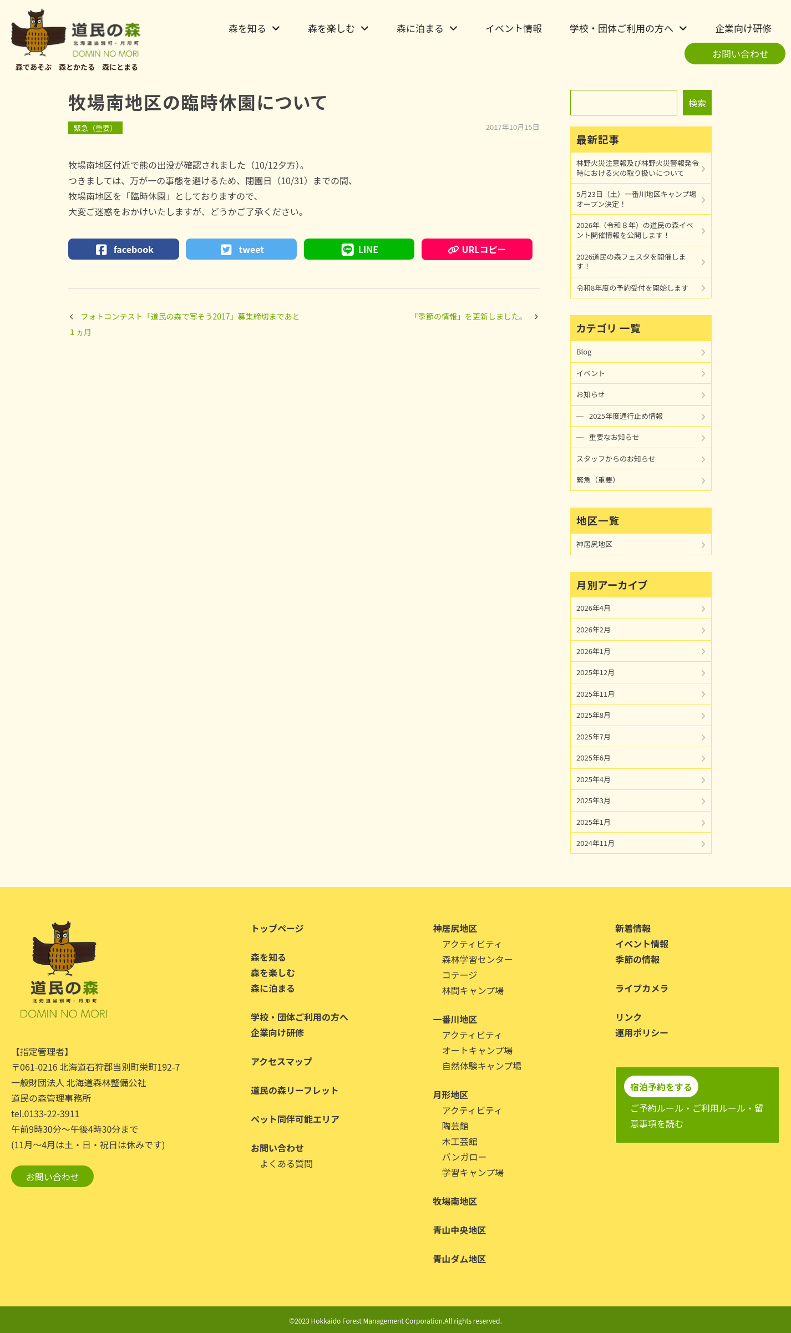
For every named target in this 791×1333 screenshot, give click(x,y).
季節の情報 (637, 959)
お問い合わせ (740, 53)
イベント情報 (513, 28)
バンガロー (464, 1156)
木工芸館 (460, 1141)
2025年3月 (593, 800)
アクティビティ (472, 943)
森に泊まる (420, 28)
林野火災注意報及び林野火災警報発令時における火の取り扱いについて (637, 168)
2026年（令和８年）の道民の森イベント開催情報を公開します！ (634, 230)
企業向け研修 (743, 28)
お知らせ (590, 394)
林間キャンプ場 (473, 990)
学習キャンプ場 (473, 1172)
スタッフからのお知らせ (616, 458)
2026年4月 (593, 607)
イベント (590, 373)
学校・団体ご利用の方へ (621, 28)
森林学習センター (477, 959)
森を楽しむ (331, 28)
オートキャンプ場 (477, 1050)
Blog (583, 351)
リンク (628, 1016)
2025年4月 (593, 779)
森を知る (247, 28)
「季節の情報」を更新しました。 (468, 316)
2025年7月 (593, 736)
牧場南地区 (455, 1201)
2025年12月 (595, 672)
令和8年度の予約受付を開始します (632, 287)
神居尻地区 (594, 544)
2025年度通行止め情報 (626, 415)
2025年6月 (593, 757)
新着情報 (633, 928)
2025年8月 (593, 714)
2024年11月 (595, 843)
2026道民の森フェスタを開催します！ (631, 261)
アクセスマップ (281, 1061)
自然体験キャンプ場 (482, 1065)
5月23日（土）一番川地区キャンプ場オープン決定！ (636, 199)
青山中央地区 (459, 1229)
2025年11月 (595, 693)
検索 (697, 102)
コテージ (460, 974)
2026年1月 (593, 651)
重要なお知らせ (614, 437)
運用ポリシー (641, 1032)
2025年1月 (593, 822)
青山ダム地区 (459, 1258)
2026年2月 (593, 629)
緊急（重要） (95, 128)
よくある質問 (286, 1163)
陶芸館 (455, 1125)
